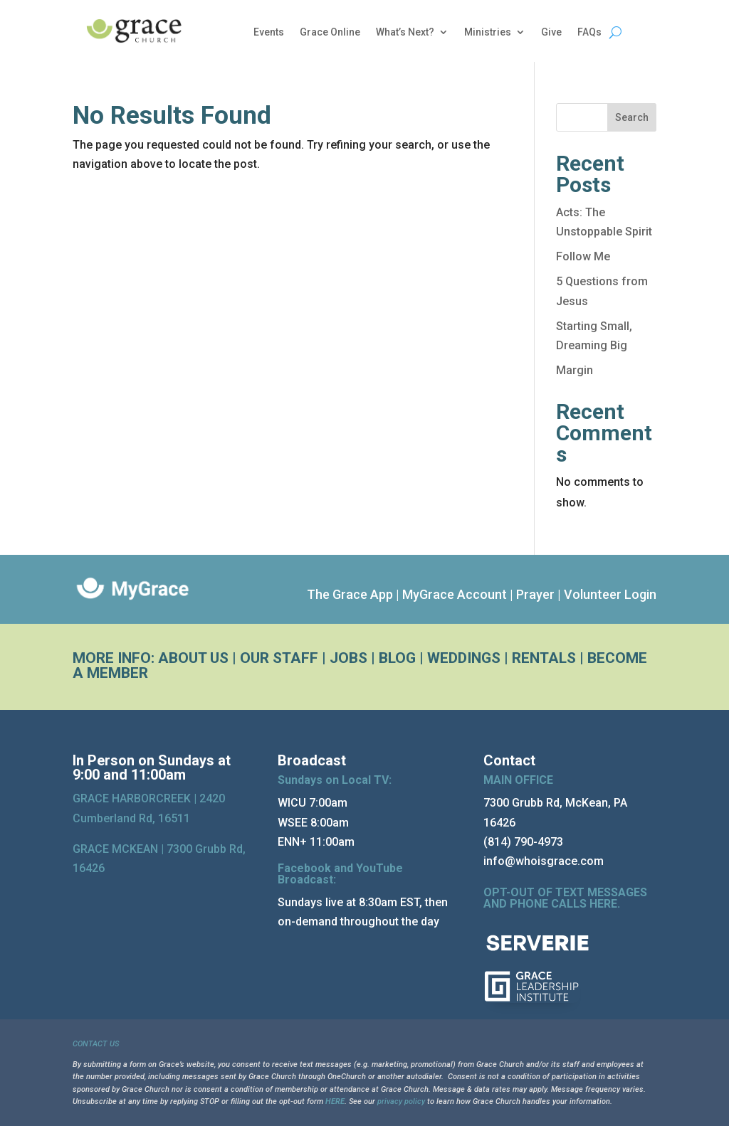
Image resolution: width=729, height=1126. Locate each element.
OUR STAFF (279, 657)
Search (632, 117)
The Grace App (350, 594)
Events (268, 32)
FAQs (589, 32)
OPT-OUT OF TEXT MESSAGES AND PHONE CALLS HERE (565, 898)
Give (551, 32)
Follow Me (583, 256)
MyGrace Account (454, 594)
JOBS (348, 657)
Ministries (487, 32)
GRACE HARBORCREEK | (136, 798)
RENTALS (544, 657)
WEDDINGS (463, 657)
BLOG (397, 657)
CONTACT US (96, 1043)
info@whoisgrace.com (543, 861)
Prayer (535, 594)
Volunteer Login (610, 594)
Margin (574, 370)
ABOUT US (193, 657)
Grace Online (330, 32)
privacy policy (401, 1101)
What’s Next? (405, 32)
